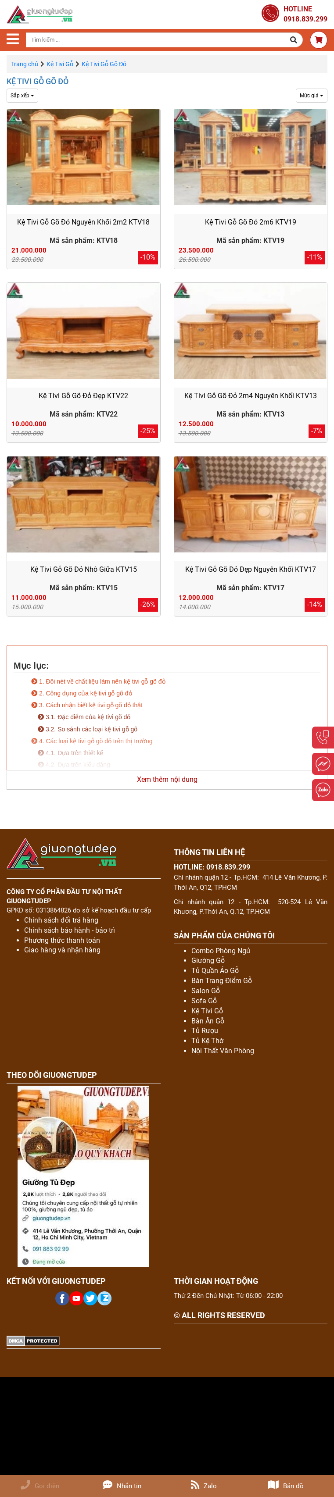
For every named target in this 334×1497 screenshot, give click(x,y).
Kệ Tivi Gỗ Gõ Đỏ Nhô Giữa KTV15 (83, 569)
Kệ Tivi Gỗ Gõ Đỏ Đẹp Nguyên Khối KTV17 (250, 569)
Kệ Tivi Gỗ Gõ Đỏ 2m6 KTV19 (250, 222)
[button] (294, 39)
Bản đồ (286, 1486)
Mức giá (311, 96)
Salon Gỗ (205, 991)
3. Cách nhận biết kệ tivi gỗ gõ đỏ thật (87, 705)
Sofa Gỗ (204, 1001)
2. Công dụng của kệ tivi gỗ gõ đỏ (81, 693)
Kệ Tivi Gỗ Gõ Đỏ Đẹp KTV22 (83, 396)
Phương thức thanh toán (62, 940)
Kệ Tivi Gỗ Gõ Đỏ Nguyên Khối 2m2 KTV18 (83, 222)
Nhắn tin (122, 1486)
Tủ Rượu (204, 1031)
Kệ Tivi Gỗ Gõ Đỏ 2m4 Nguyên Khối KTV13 (250, 396)
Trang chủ (24, 64)
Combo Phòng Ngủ (220, 951)
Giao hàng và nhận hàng (62, 950)
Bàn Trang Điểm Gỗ (221, 981)
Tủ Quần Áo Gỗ (215, 970)
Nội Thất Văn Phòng (222, 1051)
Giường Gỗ (208, 960)
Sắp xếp (22, 96)
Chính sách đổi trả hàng (61, 920)
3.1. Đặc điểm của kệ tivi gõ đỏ (84, 716)
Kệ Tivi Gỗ (60, 64)
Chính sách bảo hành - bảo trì (69, 930)
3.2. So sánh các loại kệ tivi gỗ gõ (87, 729)
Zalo (204, 1486)
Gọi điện (40, 1486)
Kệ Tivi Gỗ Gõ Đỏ (37, 81)
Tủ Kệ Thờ (207, 1041)
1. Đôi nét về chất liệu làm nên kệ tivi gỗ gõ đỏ (98, 681)
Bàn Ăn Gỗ (207, 1021)
